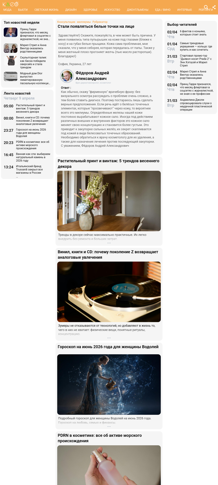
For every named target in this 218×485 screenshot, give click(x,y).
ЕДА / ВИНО (162, 9)
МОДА (7, 9)
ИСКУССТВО (112, 9)
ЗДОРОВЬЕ (90, 9)
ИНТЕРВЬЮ (184, 9)
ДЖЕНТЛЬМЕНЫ (137, 9)
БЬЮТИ (23, 9)
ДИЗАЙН (70, 9)
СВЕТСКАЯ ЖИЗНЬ (46, 9)
